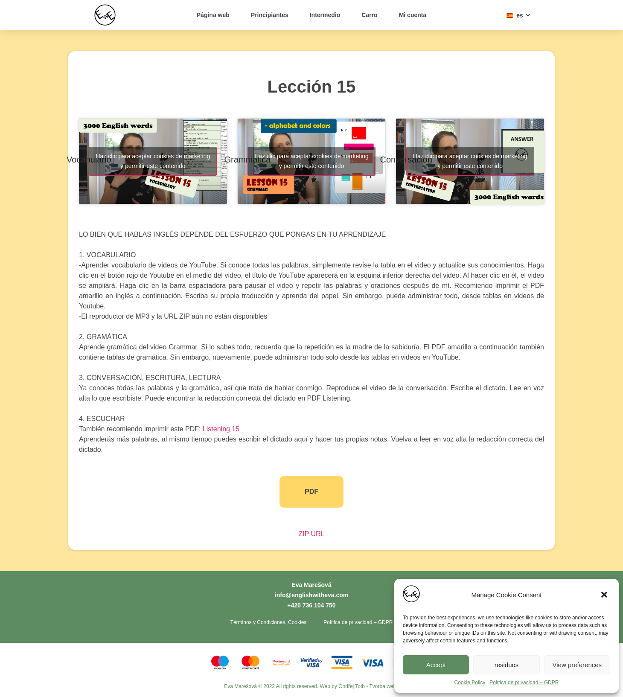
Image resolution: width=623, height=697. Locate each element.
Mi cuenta (413, 15)
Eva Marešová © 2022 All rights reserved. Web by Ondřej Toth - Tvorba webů (311, 686)
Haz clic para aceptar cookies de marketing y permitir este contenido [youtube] (153, 161)
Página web (213, 15)
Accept (436, 664)
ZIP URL (311, 533)
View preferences (577, 664)
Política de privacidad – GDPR (524, 682)
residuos (507, 664)
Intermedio (325, 15)
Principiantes (269, 15)
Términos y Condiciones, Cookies (268, 622)
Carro (369, 15)
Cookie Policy (470, 682)
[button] (605, 595)
